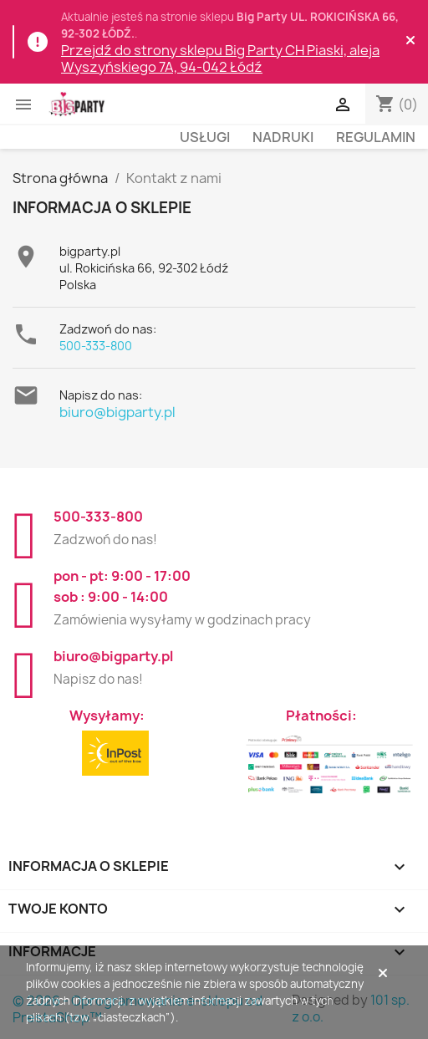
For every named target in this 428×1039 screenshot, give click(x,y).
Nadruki (282, 137)
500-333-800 (95, 346)
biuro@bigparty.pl (117, 412)
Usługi (205, 137)
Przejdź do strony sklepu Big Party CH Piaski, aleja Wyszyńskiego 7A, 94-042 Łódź (220, 58)
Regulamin (375, 137)
